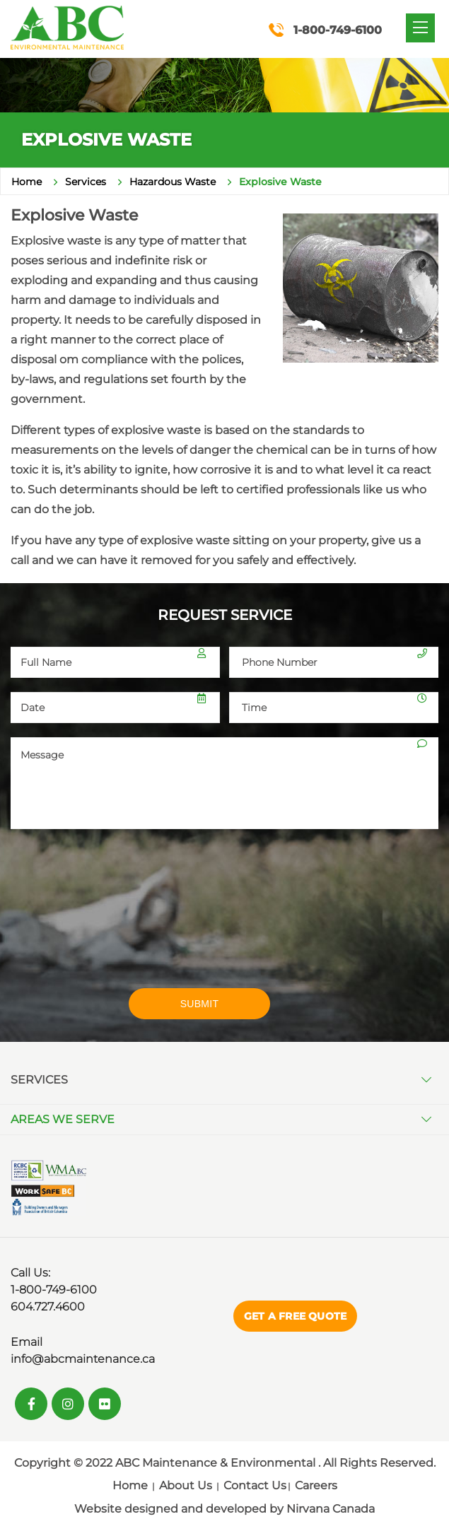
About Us (185, 1485)
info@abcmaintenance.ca (83, 1359)
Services (85, 181)
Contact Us (254, 1485)
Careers (316, 1485)
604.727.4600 (48, 1306)
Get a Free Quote (295, 1316)
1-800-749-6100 (54, 1289)
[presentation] (115, 917)
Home (26, 181)
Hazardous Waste (172, 181)
